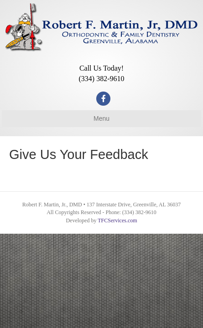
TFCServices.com (117, 220)
